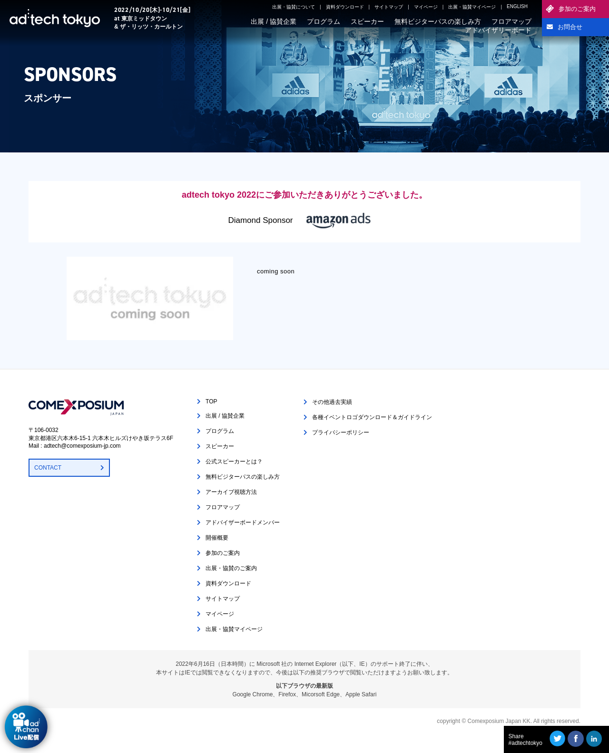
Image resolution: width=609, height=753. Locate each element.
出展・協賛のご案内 (231, 568)
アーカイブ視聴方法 (231, 492)
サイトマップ (388, 7)
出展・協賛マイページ (472, 7)
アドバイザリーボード (498, 30)
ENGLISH (517, 6)
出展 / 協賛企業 (273, 21)
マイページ (426, 7)
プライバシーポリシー (340, 432)
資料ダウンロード (345, 7)
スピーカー (367, 21)
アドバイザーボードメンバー (243, 522)
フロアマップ (511, 21)
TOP (211, 401)
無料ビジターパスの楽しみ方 (437, 21)
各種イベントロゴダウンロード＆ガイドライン (372, 417)
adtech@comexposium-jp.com (82, 445)
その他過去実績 (332, 402)
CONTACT (47, 467)
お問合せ (570, 26)
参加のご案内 (577, 8)
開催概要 (217, 537)
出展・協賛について (293, 7)
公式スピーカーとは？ (234, 461)
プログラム (323, 21)
